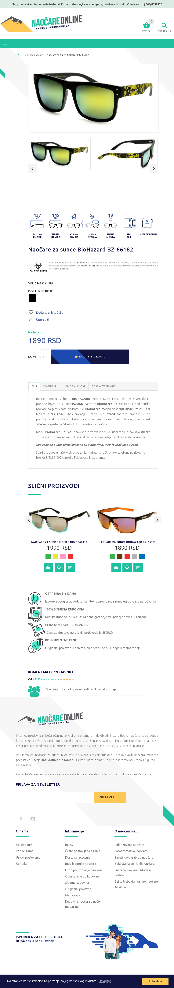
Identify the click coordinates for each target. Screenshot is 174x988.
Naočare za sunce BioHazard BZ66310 (59, 542)
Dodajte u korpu (90, 357)
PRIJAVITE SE (110, 797)
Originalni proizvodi (78, 889)
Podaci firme (24, 851)
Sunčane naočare (34, 55)
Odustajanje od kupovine (82, 876)
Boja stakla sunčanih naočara (134, 864)
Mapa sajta (73, 895)
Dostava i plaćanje (77, 858)
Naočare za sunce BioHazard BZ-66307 (127, 544)
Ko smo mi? (24, 845)
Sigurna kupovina (77, 883)
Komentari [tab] (50, 386)
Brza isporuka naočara (80, 864)
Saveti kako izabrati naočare (133, 858)
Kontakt (21, 864)
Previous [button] (32, 168)
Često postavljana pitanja (82, 851)
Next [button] (154, 168)
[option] (59, 154)
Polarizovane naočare (129, 845)
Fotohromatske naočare (130, 851)
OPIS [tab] (34, 386)
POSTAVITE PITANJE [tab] (103, 386)
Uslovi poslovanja (28, 858)
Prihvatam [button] (155, 981)
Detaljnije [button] (105, 981)
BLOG (69, 845)
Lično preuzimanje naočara (83, 870)
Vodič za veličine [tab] (74, 386)
